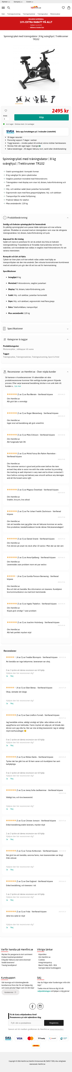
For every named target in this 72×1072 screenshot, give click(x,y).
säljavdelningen (44, 991)
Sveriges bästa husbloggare (49, 968)
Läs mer (17, 386)
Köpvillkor (42, 954)
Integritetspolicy (45, 962)
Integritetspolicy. (57, 1029)
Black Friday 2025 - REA (47, 965)
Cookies (41, 960)
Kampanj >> (18, 2)
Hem (3, 14)
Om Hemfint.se (44, 957)
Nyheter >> (6, 2)
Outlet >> (29, 2)
